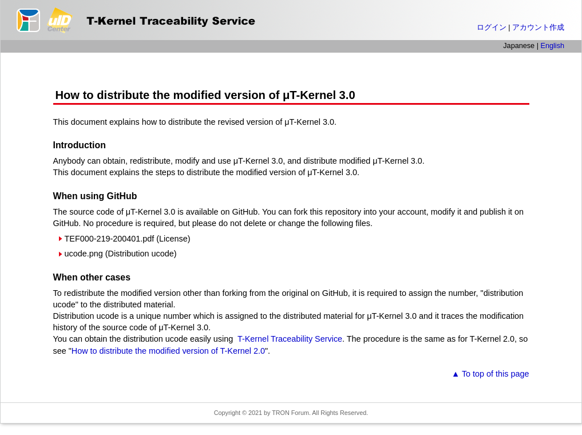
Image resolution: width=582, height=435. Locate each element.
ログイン (491, 27)
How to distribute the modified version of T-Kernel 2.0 (168, 350)
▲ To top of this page (490, 373)
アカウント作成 (538, 27)
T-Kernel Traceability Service (288, 338)
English (552, 46)
